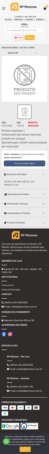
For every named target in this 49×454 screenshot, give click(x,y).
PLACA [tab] (8, 19)
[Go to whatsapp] (6, 441)
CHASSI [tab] (29, 19)
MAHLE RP (13, 53)
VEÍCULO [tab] (18, 19)
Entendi (25, 449)
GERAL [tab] (24, 24)
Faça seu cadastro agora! (24, 163)
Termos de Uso (8, 285)
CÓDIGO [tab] (39, 19)
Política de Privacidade (11, 290)
